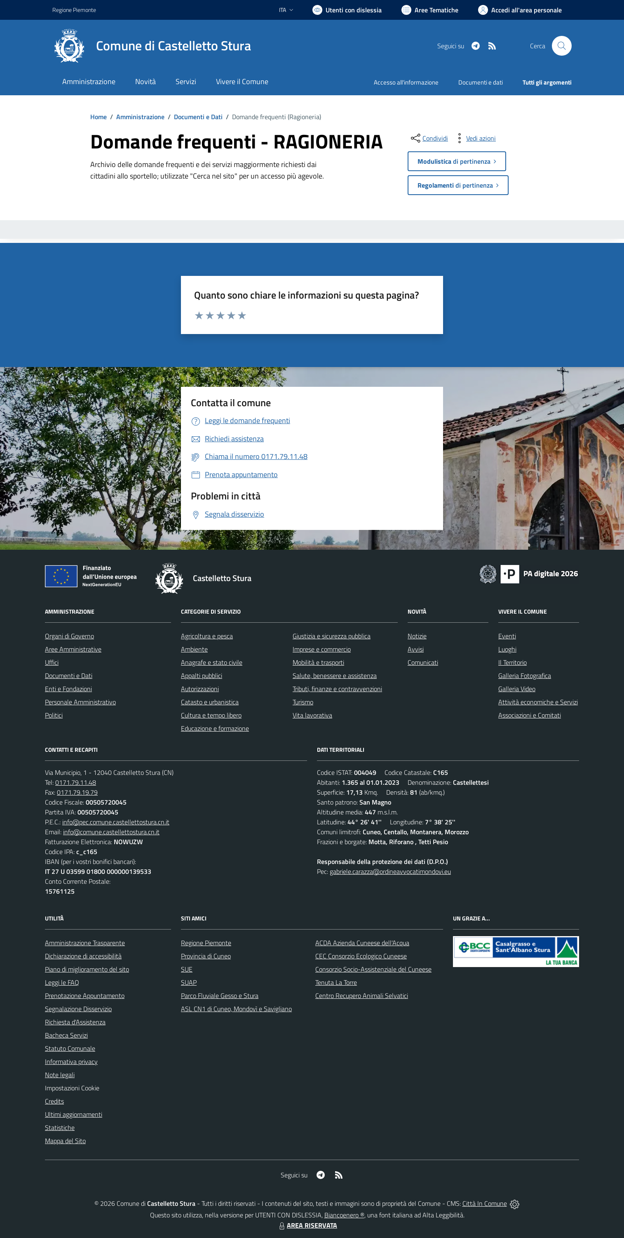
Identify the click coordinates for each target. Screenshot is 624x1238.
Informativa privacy (71, 1061)
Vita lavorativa (312, 715)
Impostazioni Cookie (72, 1088)
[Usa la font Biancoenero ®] (347, 10)
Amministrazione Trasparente (85, 943)
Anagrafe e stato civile (211, 662)
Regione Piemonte (206, 943)
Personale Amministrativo (80, 702)
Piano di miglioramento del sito (87, 969)
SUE (186, 969)
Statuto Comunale (70, 1048)
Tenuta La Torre (336, 982)
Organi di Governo (69, 636)
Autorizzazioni (200, 689)
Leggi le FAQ (62, 982)
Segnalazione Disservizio (78, 1009)
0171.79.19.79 (77, 792)
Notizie (417, 636)
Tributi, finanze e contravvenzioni (337, 689)
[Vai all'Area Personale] (520, 10)
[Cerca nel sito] (562, 46)
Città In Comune (484, 1203)
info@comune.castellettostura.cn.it (111, 832)
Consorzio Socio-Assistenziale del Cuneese (373, 969)
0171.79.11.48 (75, 782)
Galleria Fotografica (524, 675)
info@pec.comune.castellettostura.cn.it (115, 822)
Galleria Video (516, 689)
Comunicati (423, 662)
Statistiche (60, 1127)
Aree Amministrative (73, 649)
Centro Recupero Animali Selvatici (361, 995)
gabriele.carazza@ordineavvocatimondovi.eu (390, 871)
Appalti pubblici (201, 675)
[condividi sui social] (429, 138)
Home (98, 117)
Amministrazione (140, 117)
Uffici (52, 662)
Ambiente (194, 649)
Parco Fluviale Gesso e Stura (219, 995)
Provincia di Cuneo (206, 956)
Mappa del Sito (65, 1141)
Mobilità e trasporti (318, 662)
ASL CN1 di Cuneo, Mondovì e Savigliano (236, 1009)
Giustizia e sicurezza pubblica (332, 636)
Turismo (303, 702)
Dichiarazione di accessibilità (83, 956)
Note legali (60, 1075)
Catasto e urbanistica (210, 702)
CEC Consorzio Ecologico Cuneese (361, 956)
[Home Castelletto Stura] (151, 46)
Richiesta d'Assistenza (75, 1022)
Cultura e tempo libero (211, 715)
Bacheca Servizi (66, 1035)
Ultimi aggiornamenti (73, 1114)
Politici (54, 715)
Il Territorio (512, 662)
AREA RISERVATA (307, 1225)
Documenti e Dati (198, 117)
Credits (54, 1101)
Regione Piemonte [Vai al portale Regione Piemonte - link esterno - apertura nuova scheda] (74, 9)
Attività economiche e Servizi (538, 702)
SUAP (189, 982)
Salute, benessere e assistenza (335, 675)
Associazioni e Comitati (529, 715)
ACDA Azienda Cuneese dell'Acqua (362, 943)
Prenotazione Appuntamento (84, 995)
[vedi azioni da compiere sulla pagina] (474, 138)
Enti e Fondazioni (68, 689)
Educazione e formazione (215, 728)
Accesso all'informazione (406, 82)
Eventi (507, 636)
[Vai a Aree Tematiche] (430, 10)
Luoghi (507, 649)
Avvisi (416, 649)
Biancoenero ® (344, 1215)
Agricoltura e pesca (207, 636)
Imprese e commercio (322, 649)
